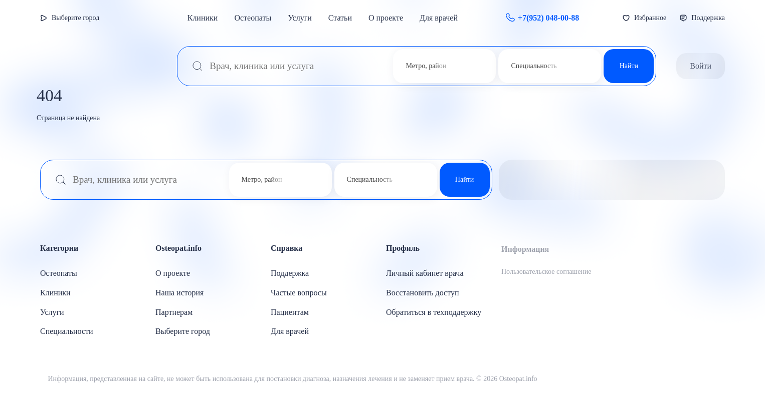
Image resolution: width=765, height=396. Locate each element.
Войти (700, 66)
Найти (629, 66)
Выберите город (75, 18)
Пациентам (290, 312)
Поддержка (290, 273)
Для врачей (439, 18)
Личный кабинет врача (425, 273)
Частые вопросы (299, 292)
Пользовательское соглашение (546, 271)
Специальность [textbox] (533, 66)
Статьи (340, 18)
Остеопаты (252, 18)
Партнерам (174, 312)
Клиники (202, 18)
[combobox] (424, 66)
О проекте (385, 18)
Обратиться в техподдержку (433, 312)
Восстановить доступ (422, 292)
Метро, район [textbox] (426, 66)
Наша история (179, 292)
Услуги (300, 18)
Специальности (66, 331)
